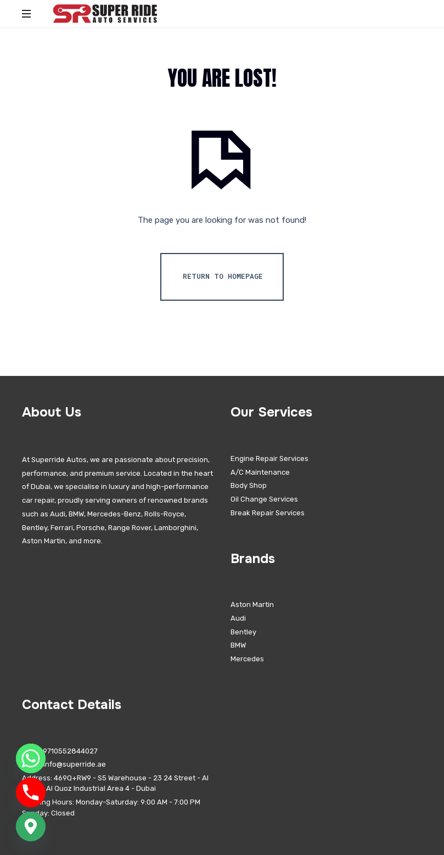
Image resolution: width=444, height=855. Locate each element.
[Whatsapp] (31, 758)
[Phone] (31, 792)
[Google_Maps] (31, 826)
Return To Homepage (223, 276)
